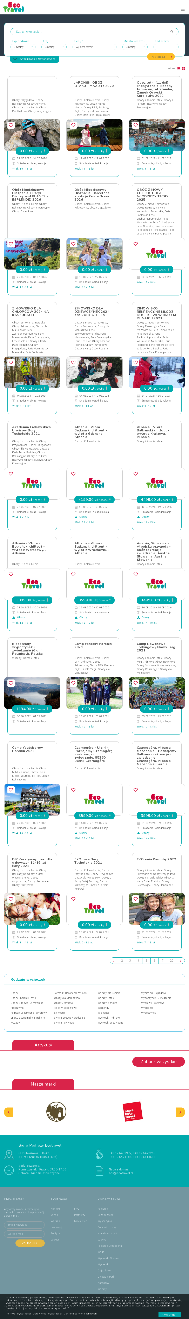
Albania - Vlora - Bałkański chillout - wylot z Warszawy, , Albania (29, 548)
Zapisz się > (30, 1243)
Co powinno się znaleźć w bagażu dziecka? (108, 1233)
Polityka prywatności (18, 1313)
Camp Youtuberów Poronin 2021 (27, 749)
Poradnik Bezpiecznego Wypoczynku (106, 1215)
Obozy (14, 993)
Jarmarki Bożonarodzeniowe (70, 993)
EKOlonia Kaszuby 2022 (156, 859)
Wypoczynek (148, 1012)
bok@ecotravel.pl (121, 1173)
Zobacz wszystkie (159, 1062)
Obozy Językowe (63, 1003)
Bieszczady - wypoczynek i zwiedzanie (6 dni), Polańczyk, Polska (28, 649)
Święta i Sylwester (64, 1022)
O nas (54, 1215)
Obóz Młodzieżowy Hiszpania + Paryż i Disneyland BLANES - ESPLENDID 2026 (30, 194)
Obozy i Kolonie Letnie (25, 107)
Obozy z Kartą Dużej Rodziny (91, 348)
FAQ (76, 1208)
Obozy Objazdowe (22, 211)
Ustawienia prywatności (47, 1313)
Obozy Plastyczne (22, 885)
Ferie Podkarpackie (160, 233)
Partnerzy (79, 1215)
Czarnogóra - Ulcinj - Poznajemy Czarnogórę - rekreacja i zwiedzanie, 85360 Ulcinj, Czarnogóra (93, 754)
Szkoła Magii (89, 669)
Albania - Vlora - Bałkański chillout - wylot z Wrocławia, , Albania (91, 548)
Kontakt (55, 1208)
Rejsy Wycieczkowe (65, 1007)
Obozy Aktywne (36, 103)
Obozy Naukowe (33, 459)
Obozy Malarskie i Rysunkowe (92, 115)
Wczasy (16, 658)
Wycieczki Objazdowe (154, 993)
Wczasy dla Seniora (109, 993)
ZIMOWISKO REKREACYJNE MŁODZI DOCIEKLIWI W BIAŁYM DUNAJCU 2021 (156, 313)
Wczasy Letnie (31, 658)
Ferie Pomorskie (164, 226)
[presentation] (8, 1112)
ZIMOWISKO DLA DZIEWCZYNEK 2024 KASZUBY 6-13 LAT (91, 311)
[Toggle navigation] (183, 9)
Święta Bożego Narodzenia (69, 1017)
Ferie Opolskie (145, 226)
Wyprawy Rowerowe (152, 1003)
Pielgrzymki (17, 1007)
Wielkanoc (104, 1012)
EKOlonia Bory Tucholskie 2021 (88, 861)
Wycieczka (147, 1007)
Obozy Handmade (38, 881)
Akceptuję (170, 1314)
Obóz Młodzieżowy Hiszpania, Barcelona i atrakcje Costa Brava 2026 (92, 194)
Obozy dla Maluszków (25, 448)
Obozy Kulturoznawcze (95, 111)
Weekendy (103, 1007)
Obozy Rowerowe (165, 661)
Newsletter (80, 1221)
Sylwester (59, 1012)
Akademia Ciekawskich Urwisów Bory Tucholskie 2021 (31, 430)
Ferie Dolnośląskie (163, 222)
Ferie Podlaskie (34, 352)
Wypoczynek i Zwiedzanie (156, 998)
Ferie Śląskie (160, 229)
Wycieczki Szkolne (108, 1258)
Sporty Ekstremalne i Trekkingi (28, 1017)
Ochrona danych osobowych (80, 1313)
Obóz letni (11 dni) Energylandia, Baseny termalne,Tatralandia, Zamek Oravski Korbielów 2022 (155, 89)
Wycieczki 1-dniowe (109, 1017)
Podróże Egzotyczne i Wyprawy (29, 1012)
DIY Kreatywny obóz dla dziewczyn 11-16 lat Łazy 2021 (32, 862)
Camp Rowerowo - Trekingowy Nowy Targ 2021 (156, 647)
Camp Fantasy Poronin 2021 (93, 645)
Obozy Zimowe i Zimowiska (153, 204)
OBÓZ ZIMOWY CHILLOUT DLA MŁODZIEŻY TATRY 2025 (153, 194)
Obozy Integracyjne (39, 111)
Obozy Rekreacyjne (148, 207)
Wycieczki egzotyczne (110, 1022)
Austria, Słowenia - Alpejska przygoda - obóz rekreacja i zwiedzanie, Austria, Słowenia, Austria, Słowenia (154, 551)
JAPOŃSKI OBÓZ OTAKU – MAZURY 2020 (94, 84)
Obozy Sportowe (146, 665)
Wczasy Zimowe (107, 1003)
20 (172, 961)
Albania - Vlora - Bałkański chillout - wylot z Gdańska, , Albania (90, 432)
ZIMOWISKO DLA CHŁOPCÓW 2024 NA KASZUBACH (30, 311)
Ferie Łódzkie (144, 229)
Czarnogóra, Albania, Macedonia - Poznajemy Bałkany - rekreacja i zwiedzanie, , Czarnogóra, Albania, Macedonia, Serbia (156, 755)
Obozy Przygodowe (23, 100)
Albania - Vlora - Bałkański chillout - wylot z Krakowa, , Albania (153, 432)
